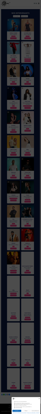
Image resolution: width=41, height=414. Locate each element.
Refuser (26, 410)
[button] (39, 398)
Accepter (16, 410)
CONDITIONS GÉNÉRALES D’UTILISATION (19, 412)
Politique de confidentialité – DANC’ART (33, 412)
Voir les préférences (35, 410)
